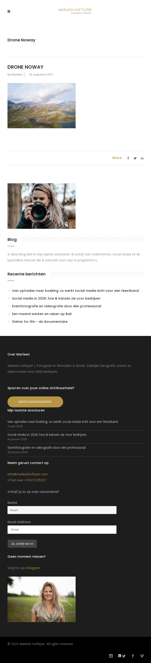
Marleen (17, 74)
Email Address (19, 522)
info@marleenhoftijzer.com (27, 474)
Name (12, 502)
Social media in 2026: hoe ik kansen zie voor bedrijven (56, 298)
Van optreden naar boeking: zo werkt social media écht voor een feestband (75, 290)
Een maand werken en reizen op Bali (42, 314)
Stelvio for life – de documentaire (39, 321)
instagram (32, 568)
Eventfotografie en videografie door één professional (56, 306)
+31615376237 (35, 480)
